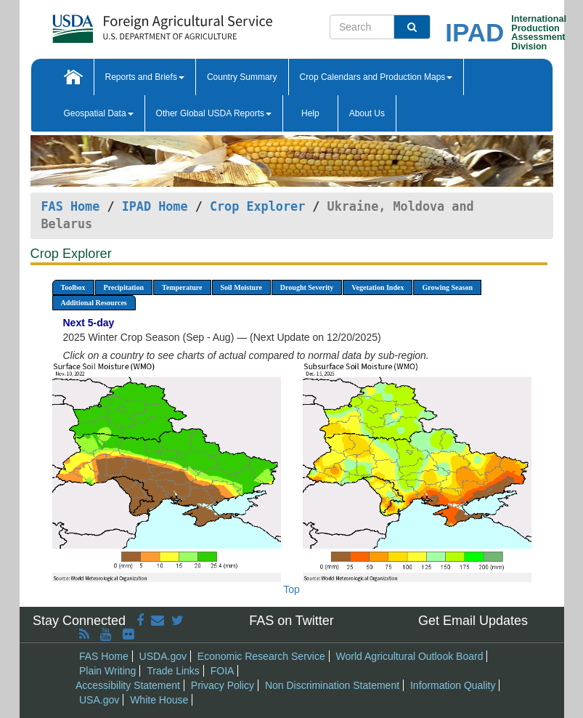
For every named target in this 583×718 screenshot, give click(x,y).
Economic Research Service (261, 656)
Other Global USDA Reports (214, 113)
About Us (367, 113)
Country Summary (242, 77)
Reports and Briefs (144, 77)
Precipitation (124, 287)
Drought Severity (306, 287)
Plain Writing (107, 671)
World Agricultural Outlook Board (410, 656)
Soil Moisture (241, 287)
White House (159, 700)
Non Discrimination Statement (332, 685)
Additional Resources (94, 303)
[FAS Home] (126, 24)
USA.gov (99, 700)
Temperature (182, 287)
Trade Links (173, 671)
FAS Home (70, 206)
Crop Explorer (257, 206)
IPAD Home (155, 206)
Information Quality (453, 685)
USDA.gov (163, 656)
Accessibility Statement (128, 685)
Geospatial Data (99, 113)
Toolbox (73, 287)
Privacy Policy (222, 685)
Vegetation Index (377, 287)
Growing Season (447, 287)
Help (310, 113)
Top (291, 589)
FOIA (223, 671)
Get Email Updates (473, 620)
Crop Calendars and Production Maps (376, 77)
